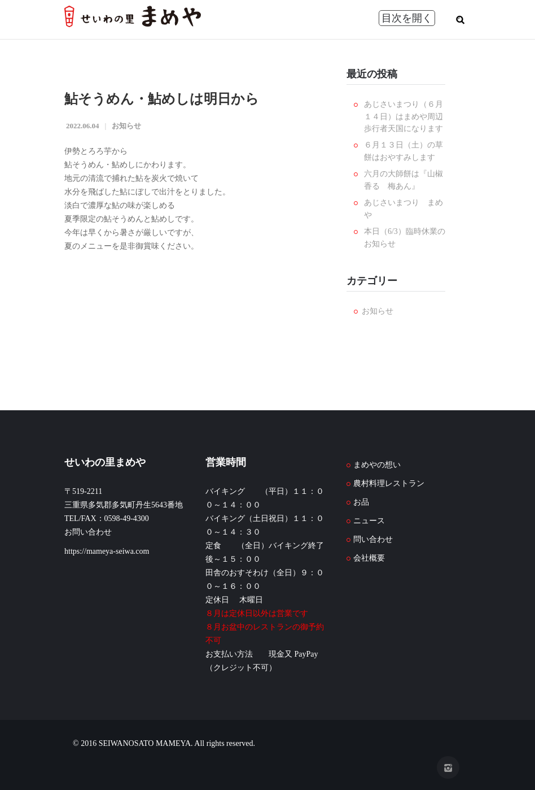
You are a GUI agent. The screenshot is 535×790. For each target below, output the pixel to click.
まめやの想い (377, 465)
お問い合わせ (88, 532)
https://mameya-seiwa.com (106, 551)
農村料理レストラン (388, 483)
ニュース (369, 520)
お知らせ (126, 125)
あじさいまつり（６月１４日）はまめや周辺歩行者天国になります (403, 116)
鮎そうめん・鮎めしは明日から (161, 99)
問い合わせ (373, 539)
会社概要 (369, 558)
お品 (361, 502)
